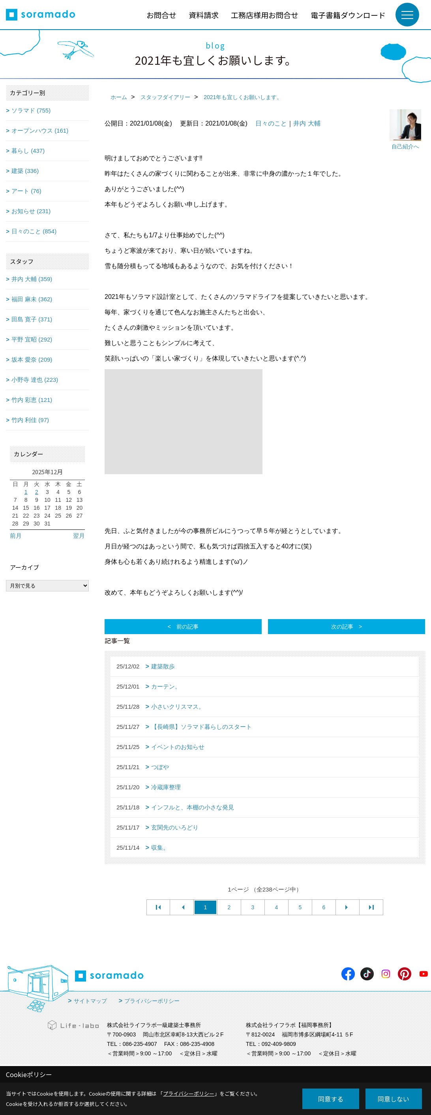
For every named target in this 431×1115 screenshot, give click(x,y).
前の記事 (187, 626)
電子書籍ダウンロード (348, 14)
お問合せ (161, 14)
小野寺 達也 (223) (34, 379)
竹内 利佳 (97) (30, 420)
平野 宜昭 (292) (31, 339)
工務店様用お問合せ (264, 14)
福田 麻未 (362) (31, 299)
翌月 (79, 535)
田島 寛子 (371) (31, 319)
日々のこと (271, 123)
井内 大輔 (306, 123)
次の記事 (342, 626)
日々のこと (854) (33, 231)
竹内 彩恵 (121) (31, 399)
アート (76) (26, 191)
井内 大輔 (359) (31, 279)
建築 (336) (25, 170)
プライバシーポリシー (152, 1001)
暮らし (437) (28, 150)
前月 (16, 535)
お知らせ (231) (31, 211)
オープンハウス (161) (39, 130)
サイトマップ (90, 1001)
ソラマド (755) (31, 110)
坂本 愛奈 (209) (31, 359)
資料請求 (204, 14)
